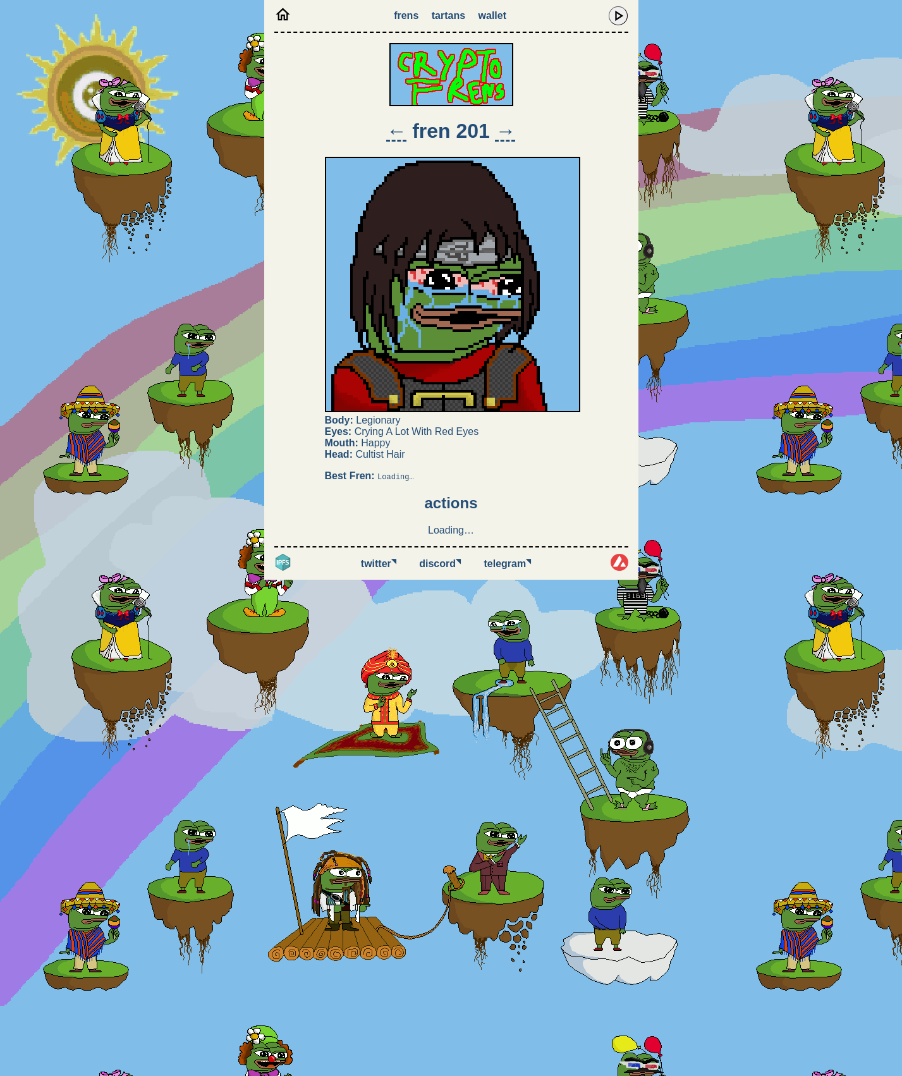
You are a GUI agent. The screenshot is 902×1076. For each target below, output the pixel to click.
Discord (440, 563)
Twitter (378, 563)
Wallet (492, 15)
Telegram (508, 563)
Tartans (448, 15)
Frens (406, 15)
